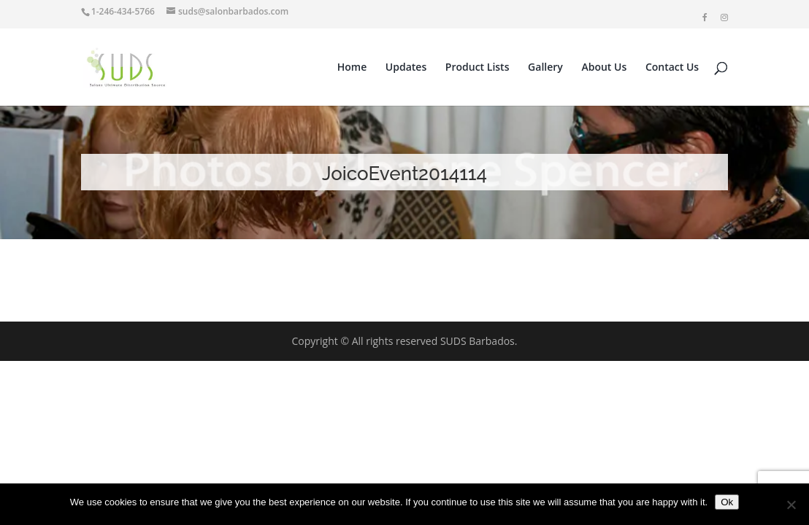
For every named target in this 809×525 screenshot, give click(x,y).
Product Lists (477, 68)
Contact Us (672, 68)
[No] (790, 504)
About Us (603, 68)
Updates (406, 68)
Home (352, 68)
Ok (727, 502)
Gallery (545, 68)
